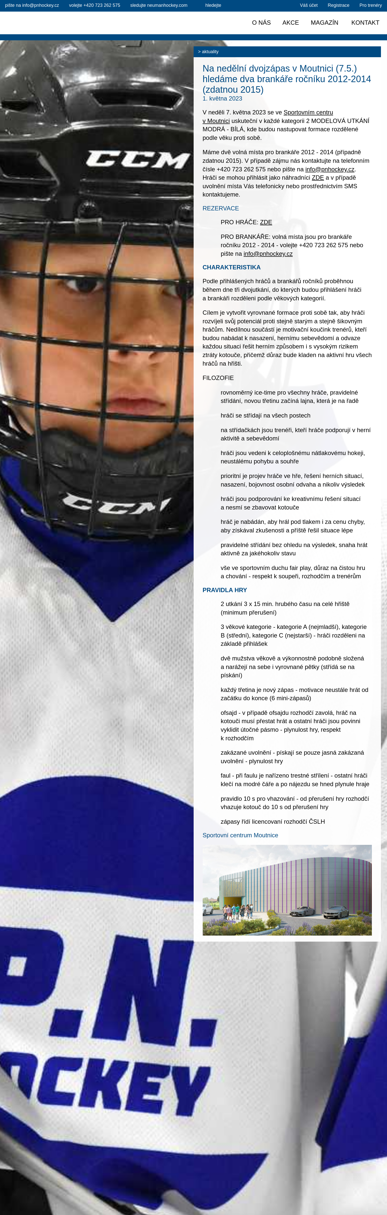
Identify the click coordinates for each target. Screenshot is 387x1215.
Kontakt (365, 22)
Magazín (324, 22)
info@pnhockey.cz (329, 169)
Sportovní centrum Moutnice (240, 835)
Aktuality (210, 51)
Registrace (338, 5)
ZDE (318, 177)
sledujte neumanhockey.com (159, 5)
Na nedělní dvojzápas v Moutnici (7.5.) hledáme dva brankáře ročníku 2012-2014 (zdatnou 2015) (287, 79)
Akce (290, 22)
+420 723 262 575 (94, 5)
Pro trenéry (371, 5)
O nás (261, 22)
